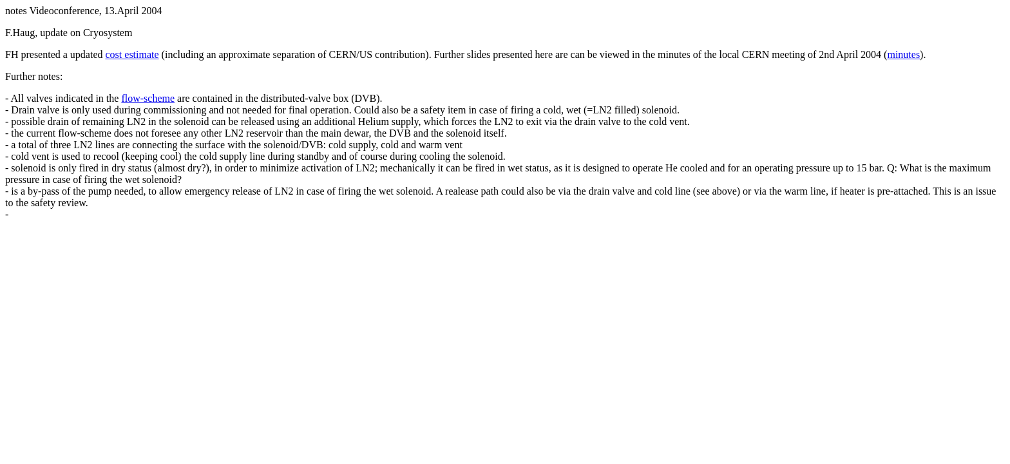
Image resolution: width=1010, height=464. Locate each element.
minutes (903, 54)
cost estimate (132, 54)
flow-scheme (148, 98)
